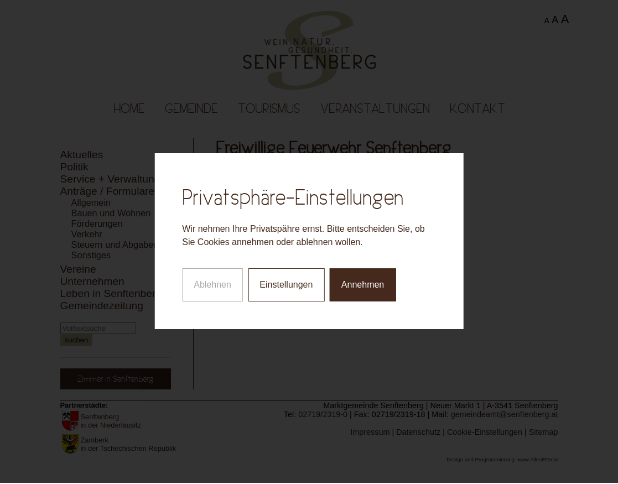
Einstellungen (286, 282)
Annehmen (362, 282)
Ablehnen (212, 282)
